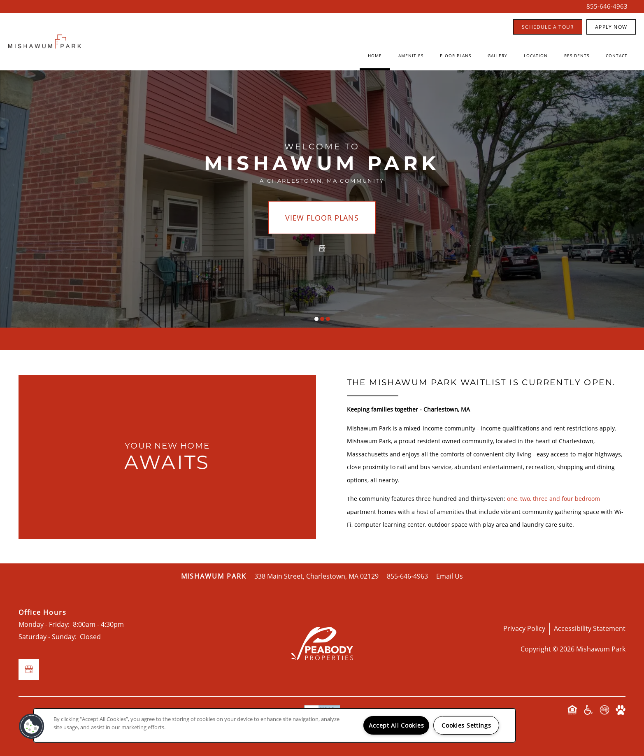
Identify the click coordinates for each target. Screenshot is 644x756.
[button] (547, 27)
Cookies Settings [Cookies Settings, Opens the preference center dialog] (466, 725)
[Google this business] (322, 248)
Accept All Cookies (396, 725)
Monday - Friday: (44, 624)
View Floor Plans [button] (322, 218)
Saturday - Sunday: (48, 636)
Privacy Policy (524, 628)
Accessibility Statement (589, 628)
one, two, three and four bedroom (553, 498)
